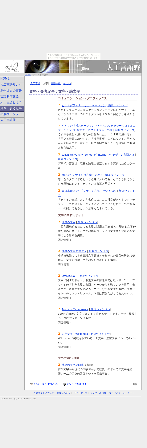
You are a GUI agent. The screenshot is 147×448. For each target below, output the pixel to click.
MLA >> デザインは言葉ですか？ (82, 174)
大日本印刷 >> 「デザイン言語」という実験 (89, 190)
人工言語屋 (8, 120)
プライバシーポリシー (120, 393)
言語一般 (56, 83)
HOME (28, 74)
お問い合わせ (64, 393)
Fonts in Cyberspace (75, 309)
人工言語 (35, 83)
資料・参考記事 (11, 108)
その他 (67, 83)
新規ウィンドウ (117, 105)
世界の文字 (68, 222)
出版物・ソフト (11, 114)
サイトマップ (80, 393)
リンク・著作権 (98, 393)
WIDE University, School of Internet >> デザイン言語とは (98, 154)
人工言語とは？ (11, 102)
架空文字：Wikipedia (75, 333)
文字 (45, 83)
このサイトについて (43, 393)
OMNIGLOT (69, 275)
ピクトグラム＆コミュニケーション (84, 105)
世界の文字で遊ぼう (74, 251)
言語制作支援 (9, 96)
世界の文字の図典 (73, 364)
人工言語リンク (11, 84)
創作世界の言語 (11, 90)
